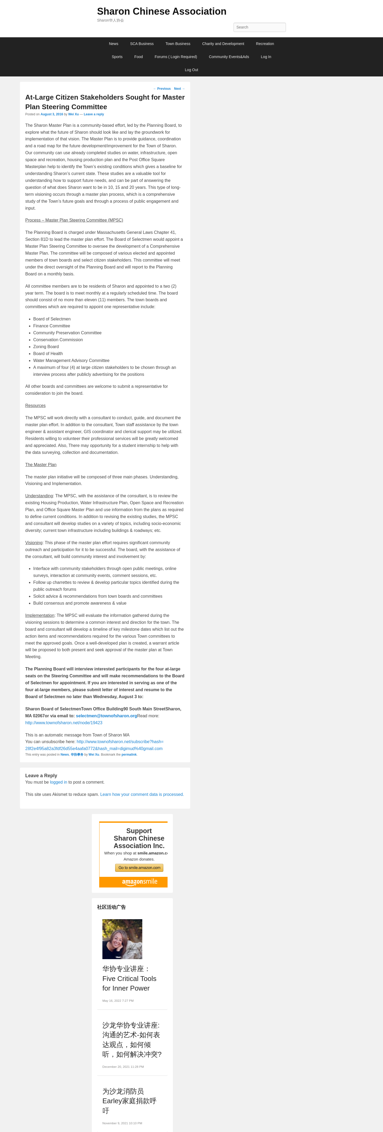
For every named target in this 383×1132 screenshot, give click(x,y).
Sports (117, 57)
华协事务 (77, 754)
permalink (129, 754)
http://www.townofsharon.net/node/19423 (63, 722)
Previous (162, 89)
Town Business (177, 44)
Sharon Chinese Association (162, 11)
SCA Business (142, 44)
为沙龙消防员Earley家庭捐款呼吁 (129, 1101)
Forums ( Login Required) (176, 57)
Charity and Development (223, 44)
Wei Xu (73, 114)
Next (179, 89)
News (113, 44)
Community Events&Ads (229, 57)
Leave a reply (94, 114)
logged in (58, 782)
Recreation (265, 44)
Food (138, 57)
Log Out (191, 70)
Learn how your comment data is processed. (142, 794)
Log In (266, 57)
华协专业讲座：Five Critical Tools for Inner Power (129, 978)
